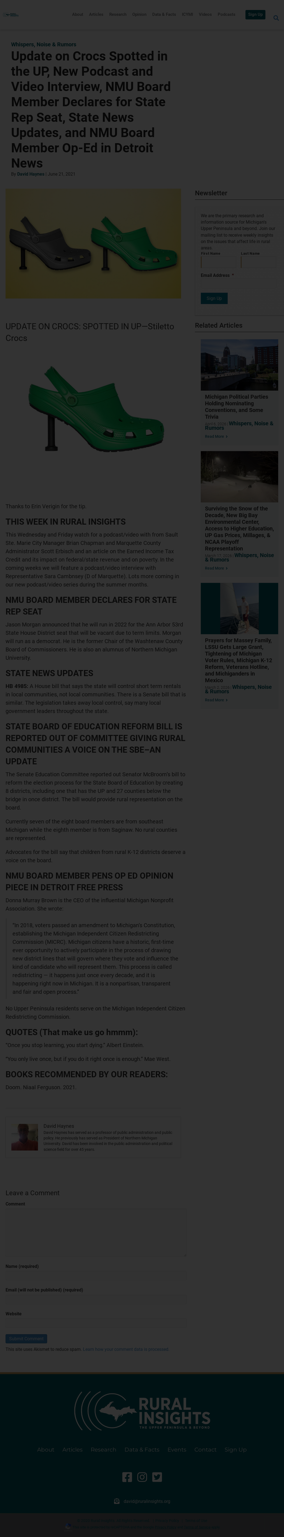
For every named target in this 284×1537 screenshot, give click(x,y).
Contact (205, 1449)
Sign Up (255, 14)
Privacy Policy (167, 1520)
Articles (96, 14)
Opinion (139, 14)
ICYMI (187, 14)
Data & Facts (164, 14)
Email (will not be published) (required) (44, 1290)
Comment (15, 1204)
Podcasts (226, 14)
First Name (210, 253)
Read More (216, 436)
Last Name (250, 253)
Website (14, 1313)
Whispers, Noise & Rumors (43, 44)
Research (117, 14)
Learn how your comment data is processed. (126, 1349)
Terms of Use (196, 1520)
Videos (205, 14)
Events (177, 1449)
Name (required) (22, 1266)
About (77, 14)
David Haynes (30, 174)
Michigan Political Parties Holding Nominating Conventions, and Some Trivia (236, 406)
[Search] (276, 18)
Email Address (217, 275)
